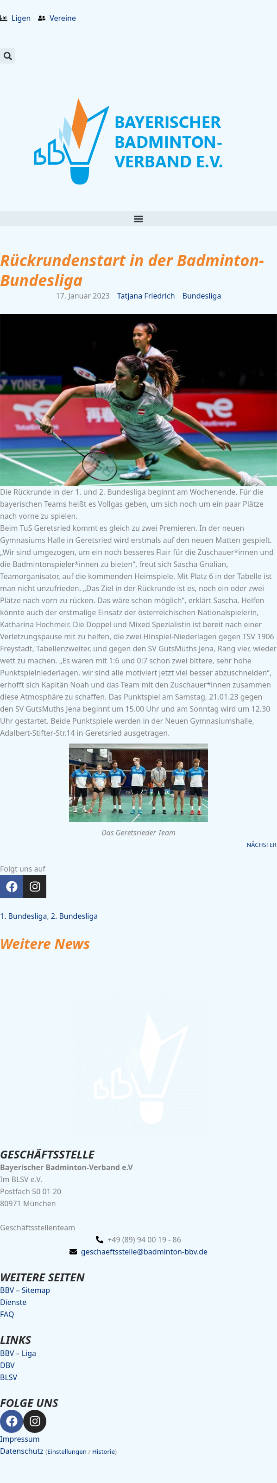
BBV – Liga (18, 1353)
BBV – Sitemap (25, 1290)
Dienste (13, 1302)
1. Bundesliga (23, 916)
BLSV (8, 1377)
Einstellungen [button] (67, 1451)
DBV (7, 1365)
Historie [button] (103, 1451)
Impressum (20, 1439)
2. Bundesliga (74, 916)
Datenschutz (22, 1451)
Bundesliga (202, 296)
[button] (7, 56)
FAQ (7, 1314)
